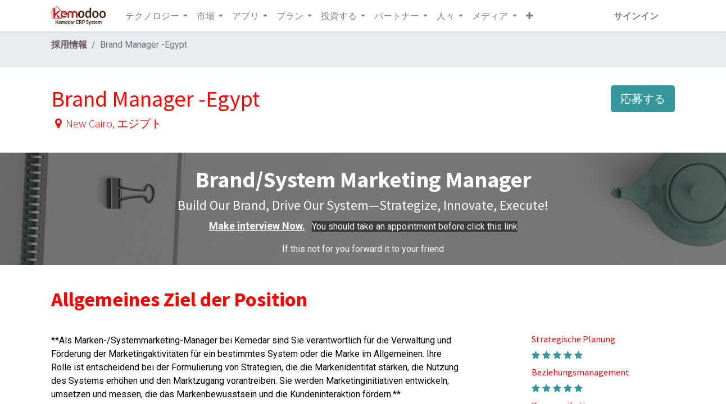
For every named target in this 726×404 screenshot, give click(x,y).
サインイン (634, 15)
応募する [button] (642, 98)
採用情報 (69, 44)
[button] (531, 15)
